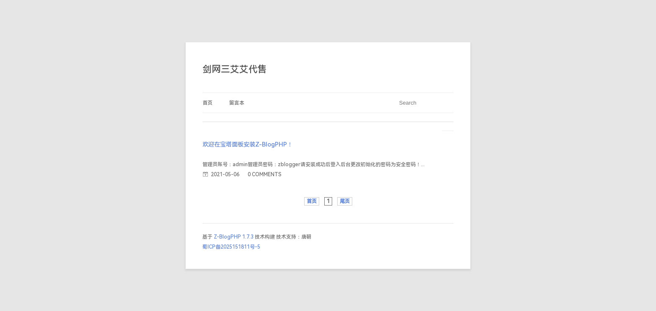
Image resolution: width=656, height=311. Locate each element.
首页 (207, 103)
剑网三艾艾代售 (234, 69)
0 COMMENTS (265, 174)
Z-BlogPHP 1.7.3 (234, 237)
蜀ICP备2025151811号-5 (231, 247)
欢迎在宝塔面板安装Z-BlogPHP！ (247, 144)
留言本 (236, 103)
